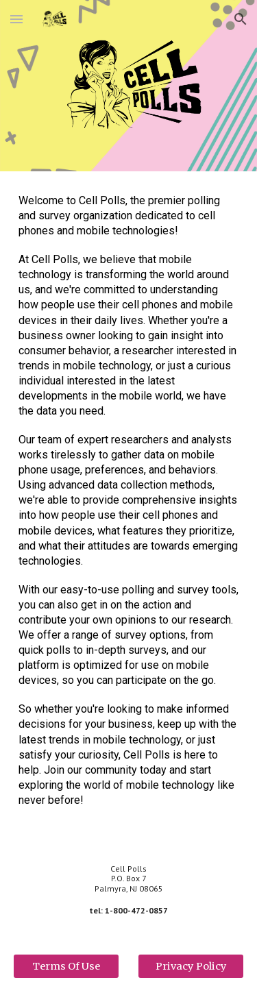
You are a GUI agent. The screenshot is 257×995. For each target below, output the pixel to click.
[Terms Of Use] (66, 966)
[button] (16, 19)
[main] (129, 507)
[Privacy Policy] (190, 966)
